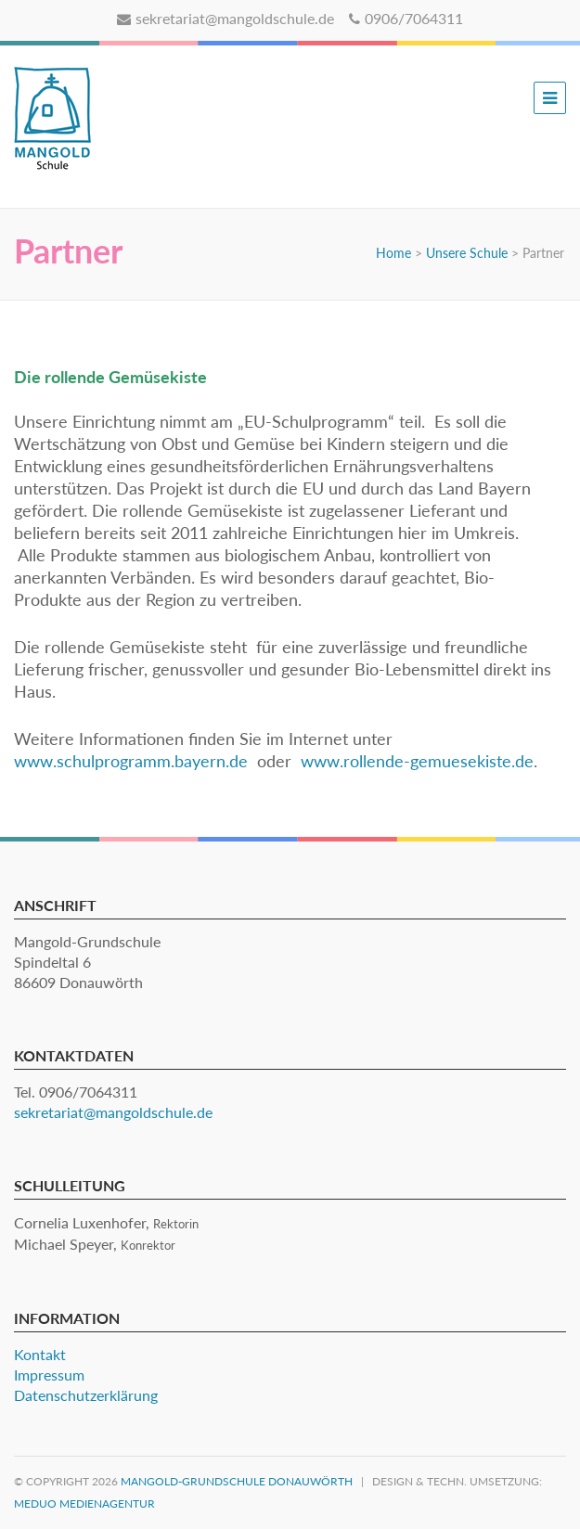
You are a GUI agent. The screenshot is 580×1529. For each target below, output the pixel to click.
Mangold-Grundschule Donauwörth (237, 1481)
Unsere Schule (467, 253)
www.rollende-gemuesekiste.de (417, 761)
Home (393, 253)
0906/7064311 (406, 18)
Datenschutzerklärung (86, 1395)
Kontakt (40, 1354)
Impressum (49, 1374)
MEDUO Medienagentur (84, 1503)
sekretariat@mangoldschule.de (225, 18)
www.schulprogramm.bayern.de (131, 761)
